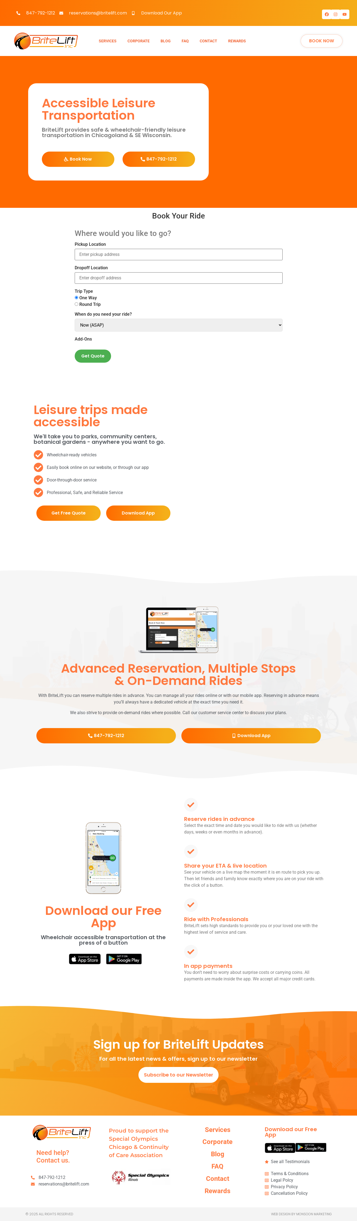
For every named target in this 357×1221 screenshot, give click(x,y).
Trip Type (84, 291)
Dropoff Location (91, 268)
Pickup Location (90, 244)
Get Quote (93, 356)
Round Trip (88, 304)
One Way (86, 298)
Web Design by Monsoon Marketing (301, 1214)
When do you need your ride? (103, 314)
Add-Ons (83, 339)
